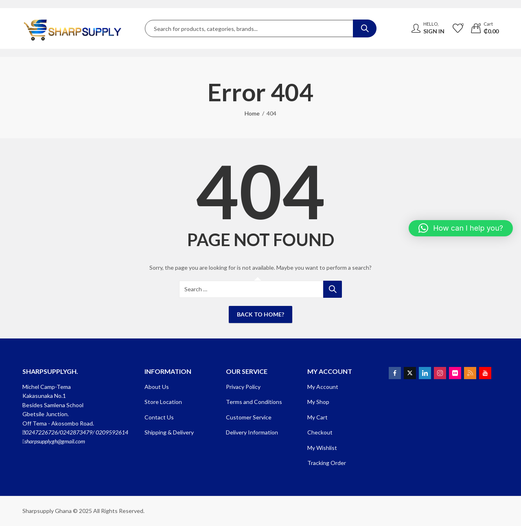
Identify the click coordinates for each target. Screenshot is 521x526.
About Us (156, 386)
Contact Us (159, 417)
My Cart (317, 417)
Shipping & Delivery (169, 432)
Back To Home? (260, 314)
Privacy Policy (243, 386)
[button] (461, 228)
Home (252, 113)
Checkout (320, 432)
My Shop (318, 401)
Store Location (163, 401)
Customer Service (248, 417)
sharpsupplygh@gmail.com (54, 441)
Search (365, 28)
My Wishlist (322, 447)
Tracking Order (326, 462)
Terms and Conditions (254, 401)
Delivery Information (252, 432)
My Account (322, 386)
